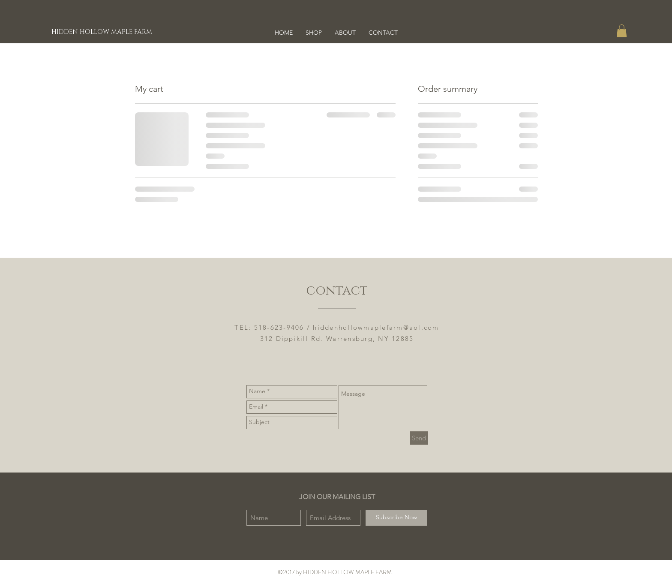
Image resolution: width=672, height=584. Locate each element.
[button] (621, 30)
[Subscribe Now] (396, 518)
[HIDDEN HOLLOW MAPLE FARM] (102, 32)
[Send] (419, 438)
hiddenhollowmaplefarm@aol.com (376, 327)
